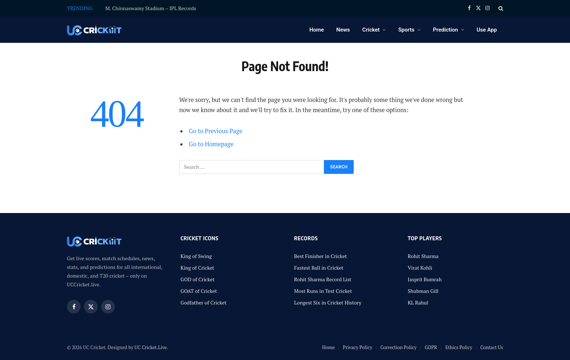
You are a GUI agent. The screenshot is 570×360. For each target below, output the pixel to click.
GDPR (431, 347)
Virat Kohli (420, 267)
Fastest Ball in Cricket (319, 267)
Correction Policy (398, 347)
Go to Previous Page (215, 131)
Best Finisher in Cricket (320, 256)
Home (316, 29)
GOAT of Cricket (199, 290)
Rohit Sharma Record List (323, 279)
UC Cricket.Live (151, 347)
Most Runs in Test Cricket (323, 290)
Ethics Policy (458, 347)
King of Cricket (197, 267)
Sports (406, 29)
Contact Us (491, 347)
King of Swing (196, 256)
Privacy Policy (357, 347)
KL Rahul (418, 302)
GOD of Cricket (198, 279)
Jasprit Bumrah (425, 279)
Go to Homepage (211, 144)
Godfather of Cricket (204, 302)
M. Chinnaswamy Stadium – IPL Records (150, 8)
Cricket (371, 29)
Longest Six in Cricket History (327, 302)
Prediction (445, 29)
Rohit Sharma (423, 256)
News (343, 29)
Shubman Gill (423, 290)
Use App (487, 29)
